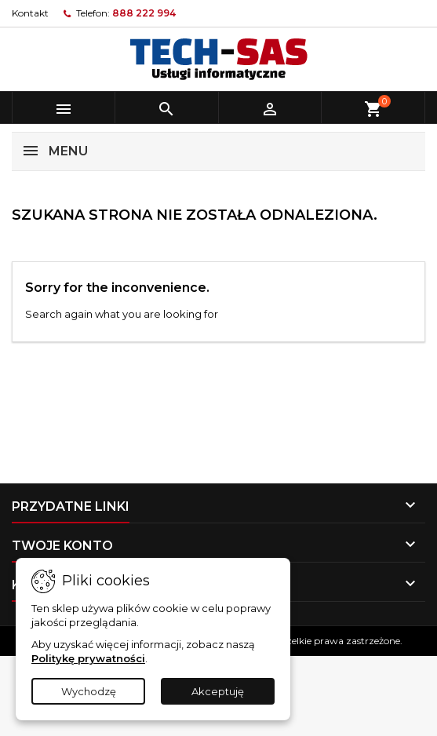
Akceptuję (217, 691)
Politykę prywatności (88, 658)
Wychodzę (88, 691)
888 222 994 (144, 13)
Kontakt (30, 13)
